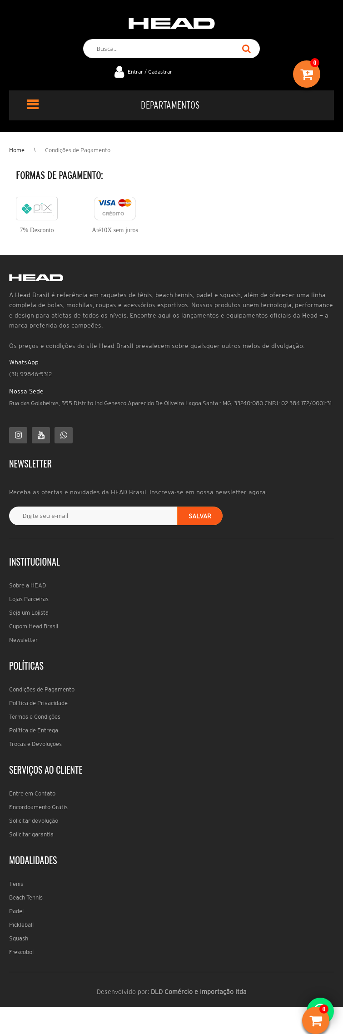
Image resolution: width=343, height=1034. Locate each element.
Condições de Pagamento (77, 150)
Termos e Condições (34, 716)
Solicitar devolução (33, 820)
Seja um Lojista (29, 612)
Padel (16, 911)
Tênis (16, 883)
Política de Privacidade (38, 703)
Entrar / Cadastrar (150, 72)
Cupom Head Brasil (33, 626)
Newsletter (23, 639)
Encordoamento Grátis (38, 807)
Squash (18, 938)
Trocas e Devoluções (35, 744)
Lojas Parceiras (29, 599)
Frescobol (21, 952)
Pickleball (21, 924)
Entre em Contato (32, 793)
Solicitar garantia (31, 834)
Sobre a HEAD (27, 585)
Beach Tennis (26, 897)
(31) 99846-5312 (30, 374)
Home (17, 150)
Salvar (200, 516)
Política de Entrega (33, 730)
